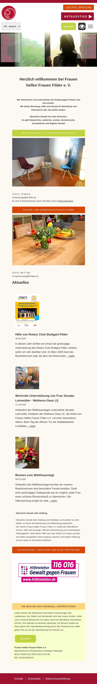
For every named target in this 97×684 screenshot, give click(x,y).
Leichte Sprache (78, 7)
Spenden (68, 26)
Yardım (6, 57)
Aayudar (90, 53)
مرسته (91, 35)
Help (4, 53)
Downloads (34, 678)
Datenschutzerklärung (57, 678)
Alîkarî (91, 57)
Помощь (90, 42)
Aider (91, 49)
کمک (4, 46)
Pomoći (6, 39)
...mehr (71, 356)
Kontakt (19, 678)
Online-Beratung (65, 201)
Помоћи (7, 60)
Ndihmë (6, 42)
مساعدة (90, 39)
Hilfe (4, 35)
